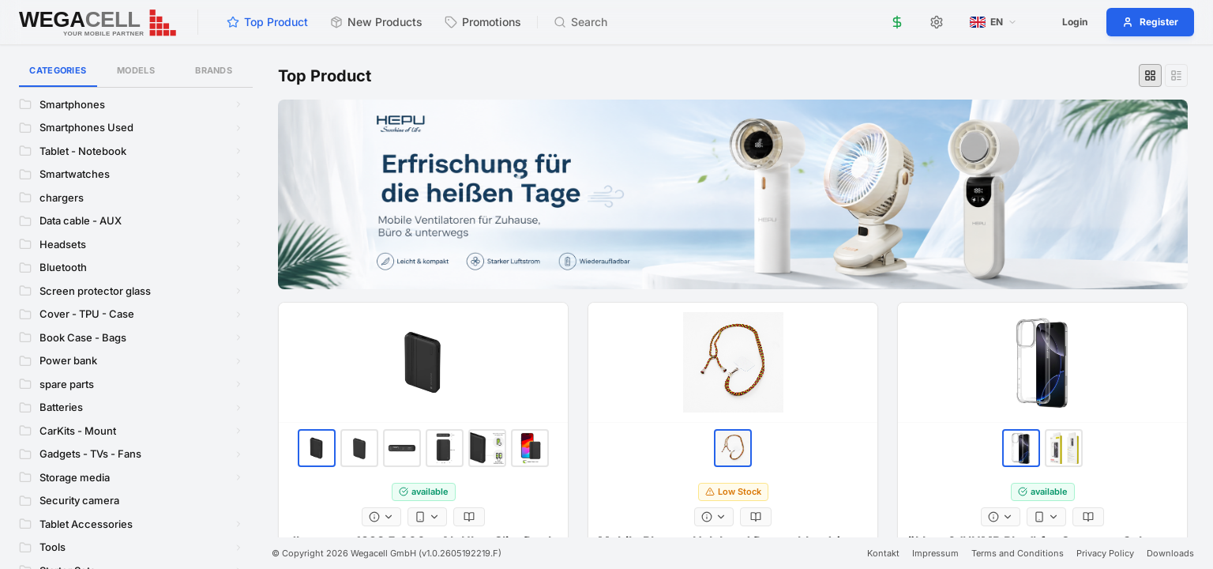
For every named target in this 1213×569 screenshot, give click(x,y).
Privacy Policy (1105, 553)
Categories (58, 76)
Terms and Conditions (1017, 553)
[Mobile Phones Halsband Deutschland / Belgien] (732, 363)
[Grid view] (1150, 75)
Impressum (935, 553)
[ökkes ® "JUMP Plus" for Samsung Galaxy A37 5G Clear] (1042, 363)
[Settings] (936, 22)
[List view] (1176, 75)
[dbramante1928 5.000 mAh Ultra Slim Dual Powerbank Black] (423, 363)
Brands (213, 70)
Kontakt (883, 553)
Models (136, 70)
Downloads (1170, 553)
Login (1074, 22)
